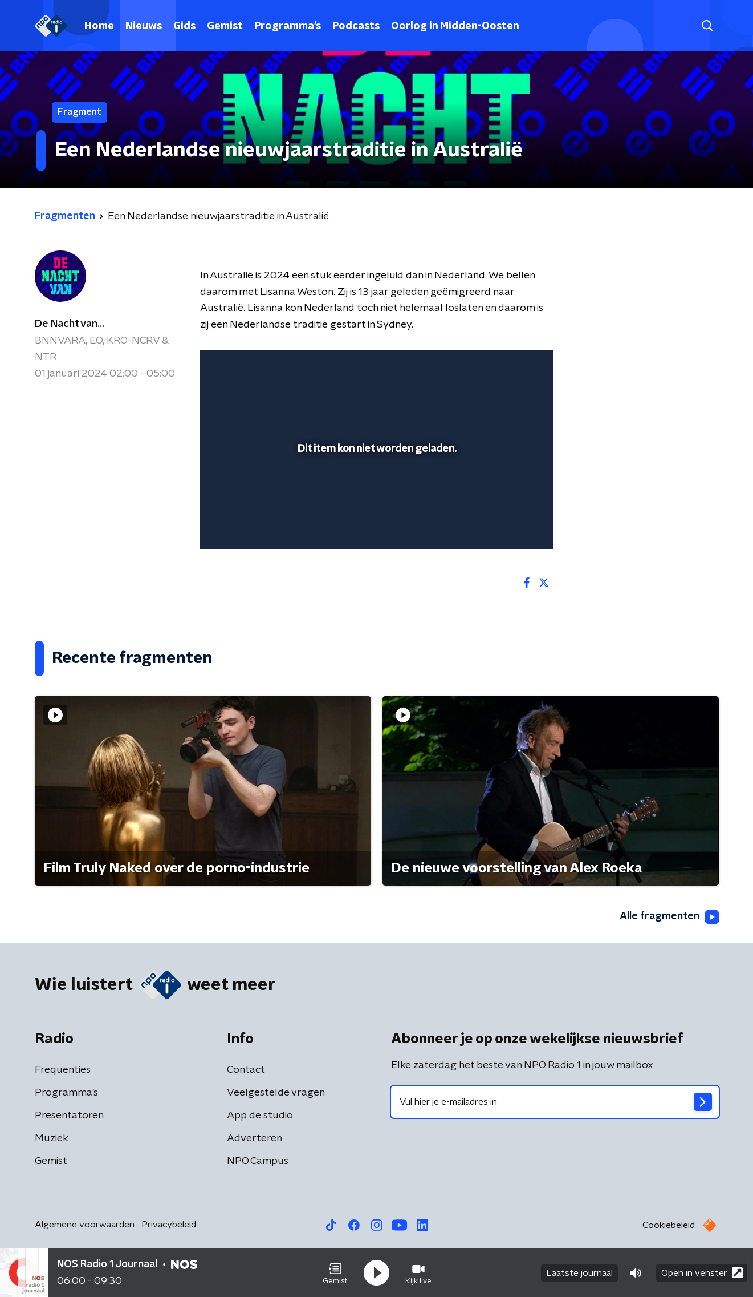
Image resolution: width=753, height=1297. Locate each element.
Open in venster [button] (702, 1272)
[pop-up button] (502, 524)
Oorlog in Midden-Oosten (455, 26)
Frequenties (63, 1070)
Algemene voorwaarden (85, 1224)
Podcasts (356, 26)
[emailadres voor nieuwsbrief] (555, 1102)
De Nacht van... (69, 324)
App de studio (260, 1115)
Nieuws (143, 26)
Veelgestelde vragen (276, 1093)
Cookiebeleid (668, 1225)
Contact (246, 1070)
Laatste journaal (579, 1273)
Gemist (225, 26)
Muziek (51, 1138)
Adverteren (254, 1138)
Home (99, 26)
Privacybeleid (168, 1224)
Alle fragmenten (669, 917)
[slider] (375, 493)
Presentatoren (69, 1115)
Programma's (287, 26)
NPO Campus (257, 1161)
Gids (184, 26)
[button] (335, 1273)
